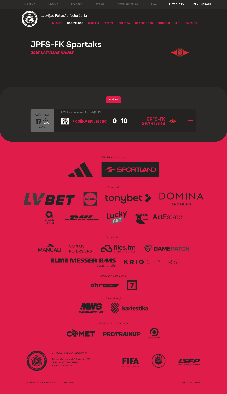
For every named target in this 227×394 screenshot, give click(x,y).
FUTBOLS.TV (176, 4)
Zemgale (73, 4)
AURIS (197, 383)
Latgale (97, 4)
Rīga (151, 4)
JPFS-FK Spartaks (153, 121)
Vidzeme (50, 4)
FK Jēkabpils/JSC (90, 121)
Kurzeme (26, 4)
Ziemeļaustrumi (125, 4)
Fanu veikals (202, 4)
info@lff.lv (66, 365)
